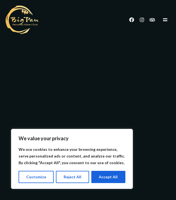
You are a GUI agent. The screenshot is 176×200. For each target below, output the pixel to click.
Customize (36, 176)
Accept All (108, 176)
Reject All (72, 176)
